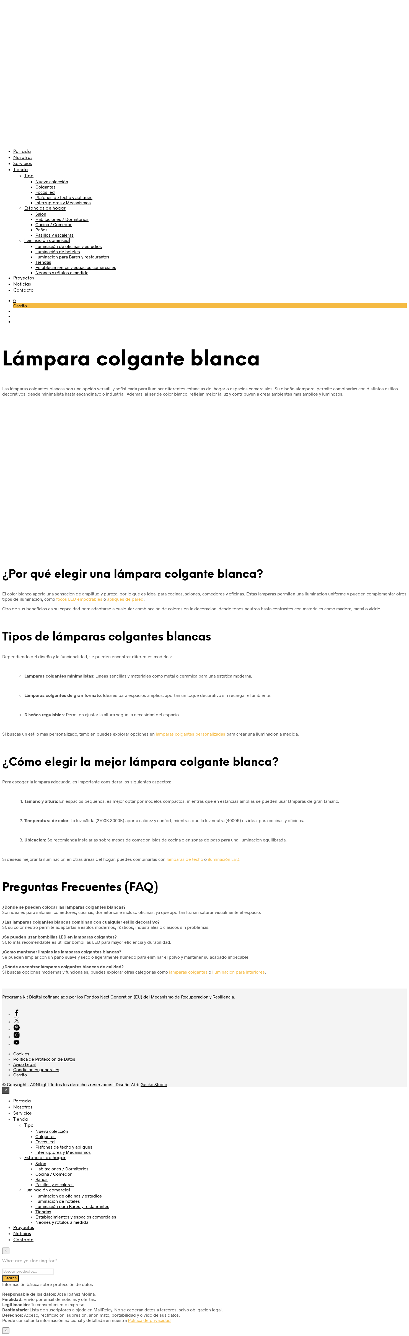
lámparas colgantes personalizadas (190, 733)
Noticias (22, 284)
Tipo (28, 176)
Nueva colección (51, 181)
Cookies (21, 1053)
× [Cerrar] (5, 1330)
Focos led (45, 192)
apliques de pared (125, 599)
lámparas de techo (185, 859)
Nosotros (22, 157)
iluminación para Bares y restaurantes (72, 256)
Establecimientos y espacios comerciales (75, 267)
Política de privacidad (149, 1320)
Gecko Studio (154, 1084)
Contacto (23, 290)
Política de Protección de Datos (44, 1059)
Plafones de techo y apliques (63, 197)
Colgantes (45, 186)
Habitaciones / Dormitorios (62, 219)
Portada (22, 151)
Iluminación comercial (47, 240)
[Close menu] (5, 1090)
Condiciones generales (36, 1069)
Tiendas (43, 262)
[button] (14, 300)
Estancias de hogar (45, 208)
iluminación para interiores (238, 971)
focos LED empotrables (79, 599)
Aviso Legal (24, 1064)
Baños (41, 229)
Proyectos (23, 278)
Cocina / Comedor (53, 224)
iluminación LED (223, 859)
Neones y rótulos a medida (61, 272)
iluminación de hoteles (57, 251)
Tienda (20, 170)
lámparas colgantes (188, 971)
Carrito (20, 1074)
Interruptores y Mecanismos (63, 202)
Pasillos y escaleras (54, 234)
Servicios (22, 163)
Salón (40, 213)
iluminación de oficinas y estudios (68, 246)
